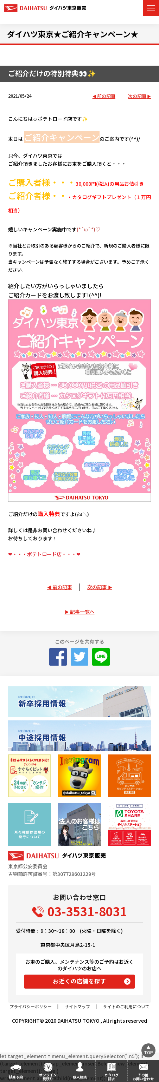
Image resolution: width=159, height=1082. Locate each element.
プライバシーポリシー (30, 1006)
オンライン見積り (48, 1076)
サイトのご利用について (126, 1006)
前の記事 (106, 96)
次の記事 (137, 96)
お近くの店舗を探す (79, 981)
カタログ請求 (111, 1076)
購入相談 (80, 1077)
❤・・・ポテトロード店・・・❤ (44, 554)
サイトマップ (77, 1006)
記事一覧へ (82, 611)
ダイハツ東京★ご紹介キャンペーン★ (72, 34)
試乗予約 (16, 1077)
